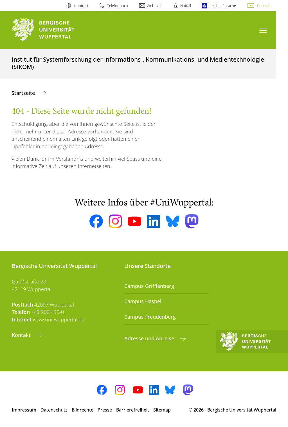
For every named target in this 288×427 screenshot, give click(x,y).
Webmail (154, 5)
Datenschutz (54, 410)
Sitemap (162, 410)
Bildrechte (82, 410)
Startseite (24, 93)
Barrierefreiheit (132, 410)
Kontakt (22, 335)
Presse (105, 410)
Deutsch (264, 5)
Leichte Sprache (223, 5)
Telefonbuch (117, 5)
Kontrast (81, 5)
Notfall (185, 5)
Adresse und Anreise (150, 338)
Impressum (24, 410)
